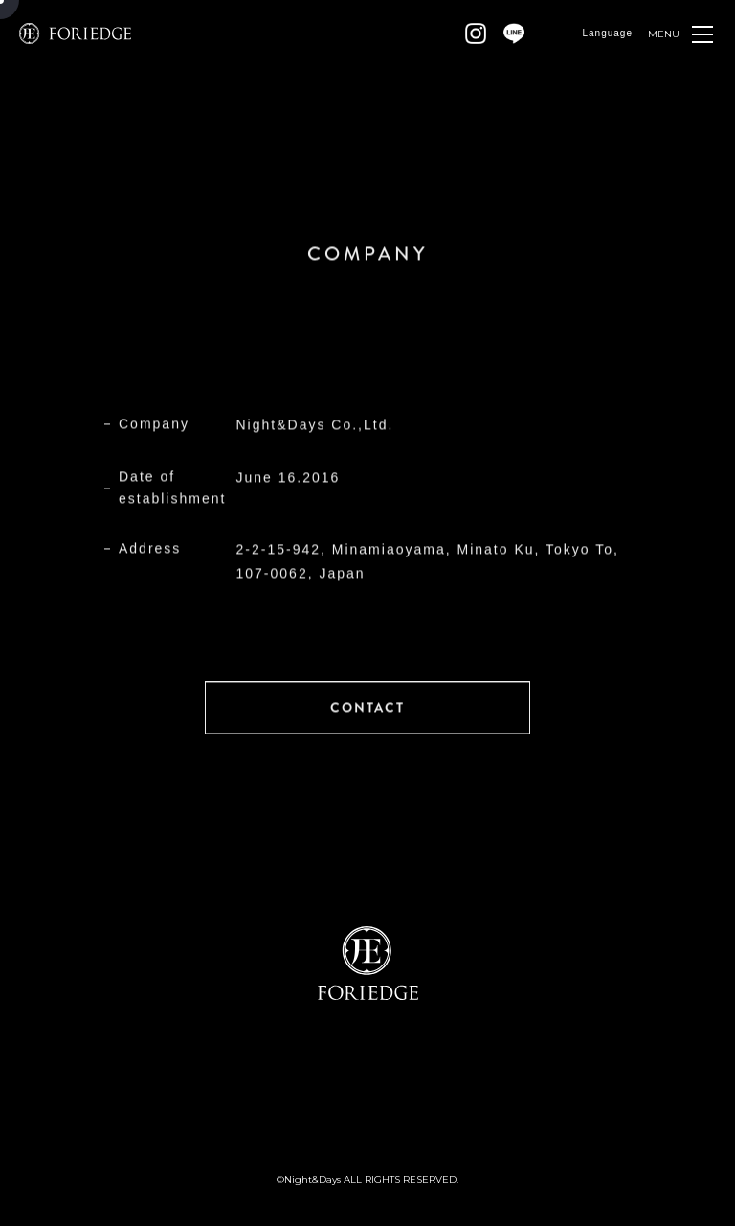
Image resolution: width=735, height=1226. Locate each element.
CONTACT (367, 706)
